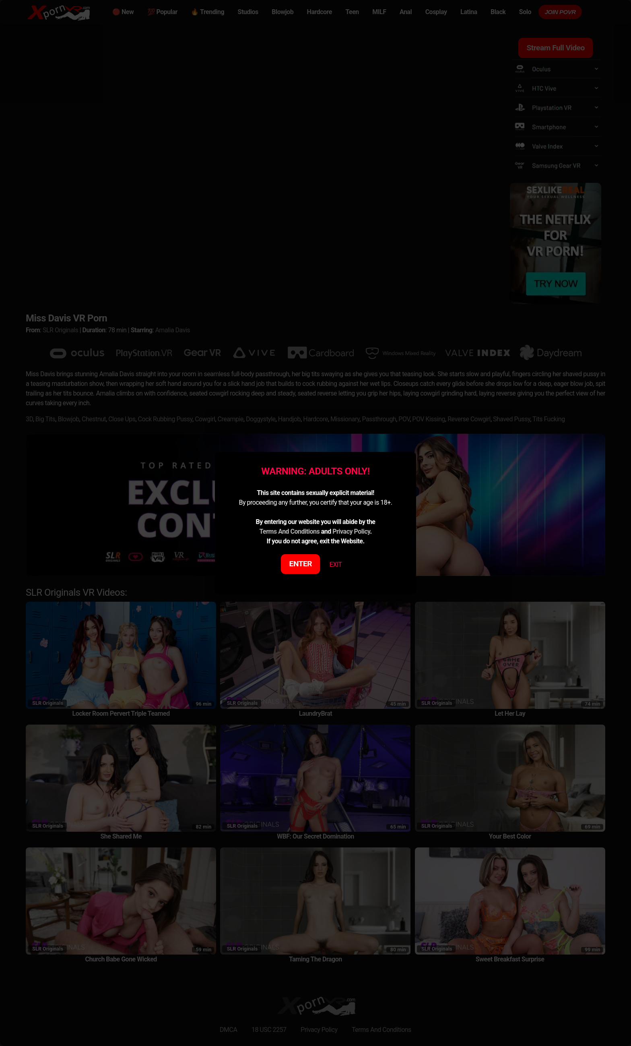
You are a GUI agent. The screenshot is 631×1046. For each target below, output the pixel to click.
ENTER (300, 563)
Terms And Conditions (289, 531)
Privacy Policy (351, 531)
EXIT (336, 564)
